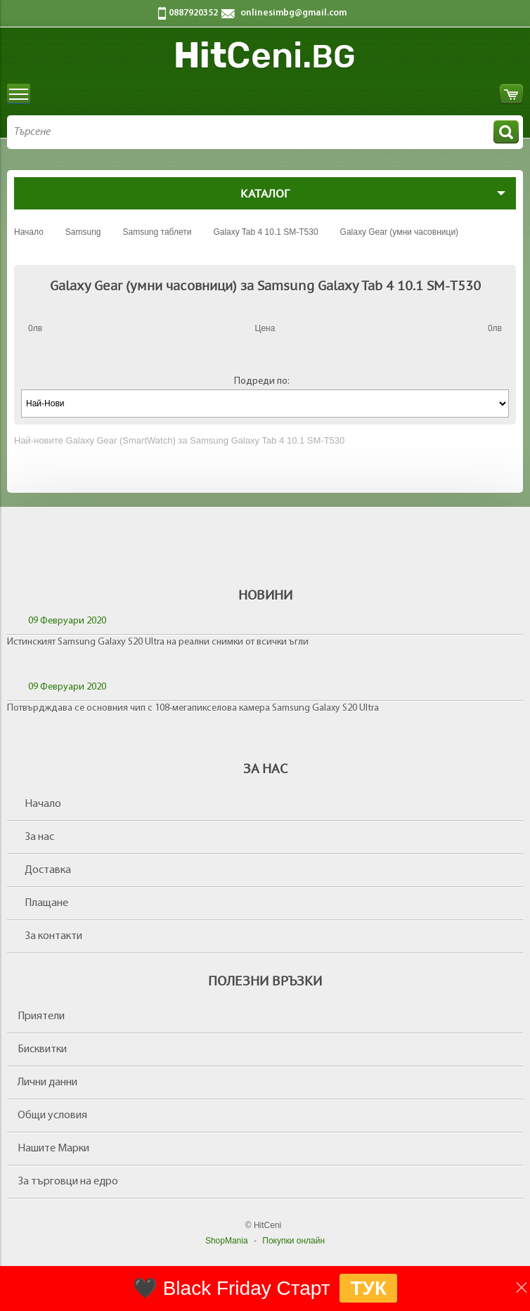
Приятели (41, 1016)
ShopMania (226, 1240)
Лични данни (47, 1082)
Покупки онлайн (293, 1240)
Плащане (46, 903)
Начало (43, 804)
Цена (265, 328)
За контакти (53, 936)
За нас (39, 837)
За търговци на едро (68, 1181)
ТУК (368, 1288)
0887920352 (193, 13)
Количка (511, 94)
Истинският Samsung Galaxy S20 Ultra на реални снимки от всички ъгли (158, 642)
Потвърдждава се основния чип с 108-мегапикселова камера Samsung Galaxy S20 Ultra (193, 708)
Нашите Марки (53, 1148)
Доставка (48, 870)
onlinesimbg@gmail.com (293, 13)
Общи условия (52, 1115)
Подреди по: (262, 381)
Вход (484, 94)
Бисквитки (42, 1049)
